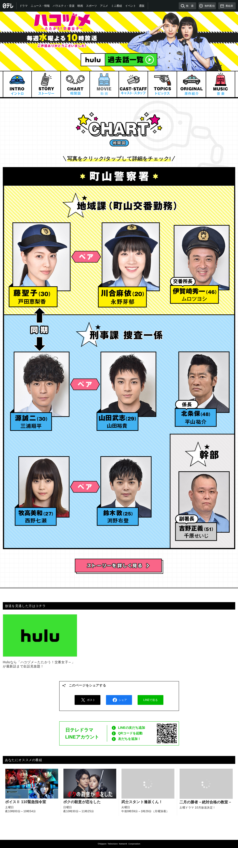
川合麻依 (130, 257)
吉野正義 (204, 502)
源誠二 (41, 386)
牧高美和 (44, 486)
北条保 (204, 383)
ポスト (87, 700)
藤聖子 (41, 257)
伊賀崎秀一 (202, 259)
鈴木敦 (125, 486)
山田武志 (128, 386)
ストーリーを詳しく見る (119, 566)
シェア (119, 700)
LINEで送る (150, 700)
